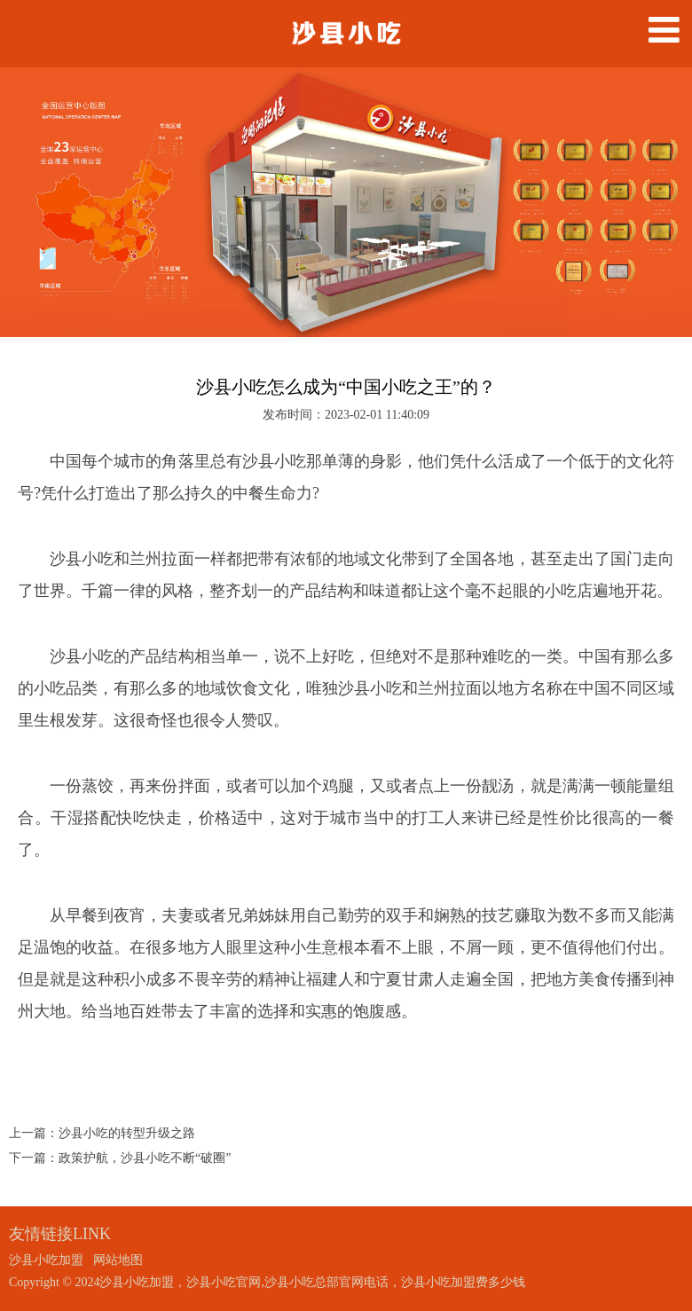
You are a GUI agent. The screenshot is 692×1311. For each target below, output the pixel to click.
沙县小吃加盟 (46, 1260)
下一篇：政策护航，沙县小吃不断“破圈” (120, 1158)
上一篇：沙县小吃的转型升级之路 (102, 1133)
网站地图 (118, 1260)
